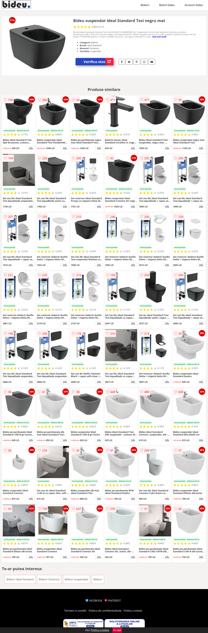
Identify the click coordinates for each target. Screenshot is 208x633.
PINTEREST (112, 600)
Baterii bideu (167, 5)
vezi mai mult (159, 36)
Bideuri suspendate (76, 579)
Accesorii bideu (194, 5)
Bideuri (145, 5)
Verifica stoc (98, 61)
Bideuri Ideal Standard (19, 579)
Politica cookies (133, 610)
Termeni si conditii (75, 610)
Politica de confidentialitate (105, 610)
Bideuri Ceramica (49, 579)
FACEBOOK (93, 600)
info (31, 148)
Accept (117, 630)
